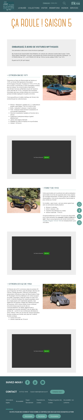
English (54, 3)
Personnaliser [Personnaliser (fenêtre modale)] (54, 416)
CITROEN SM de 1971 (17, 75)
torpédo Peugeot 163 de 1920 (52, 221)
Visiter (44, 8)
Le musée (22, 8)
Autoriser (46, 157)
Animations (54, 8)
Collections (33, 8)
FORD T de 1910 (51, 188)
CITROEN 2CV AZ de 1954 (19, 284)
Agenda (64, 8)
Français (46, 3)
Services (74, 8)
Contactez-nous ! (57, 392)
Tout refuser (41, 416)
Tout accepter (28, 416)
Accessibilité (19, 401)
